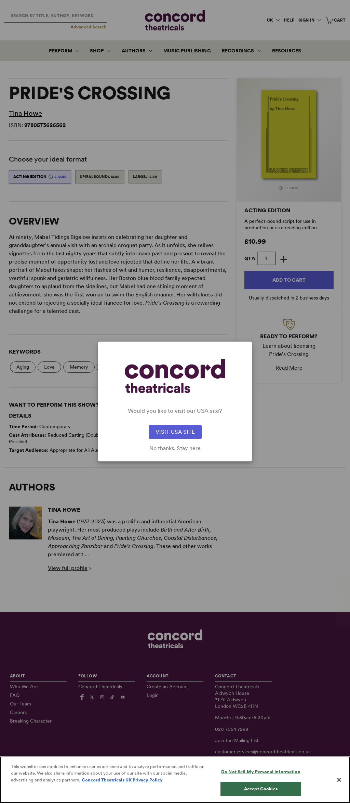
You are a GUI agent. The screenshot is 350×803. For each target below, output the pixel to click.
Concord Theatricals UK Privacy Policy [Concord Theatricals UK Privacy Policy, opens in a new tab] (122, 789)
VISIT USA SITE (175, 432)
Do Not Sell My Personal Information (260, 781)
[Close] (339, 789)
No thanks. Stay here (175, 448)
